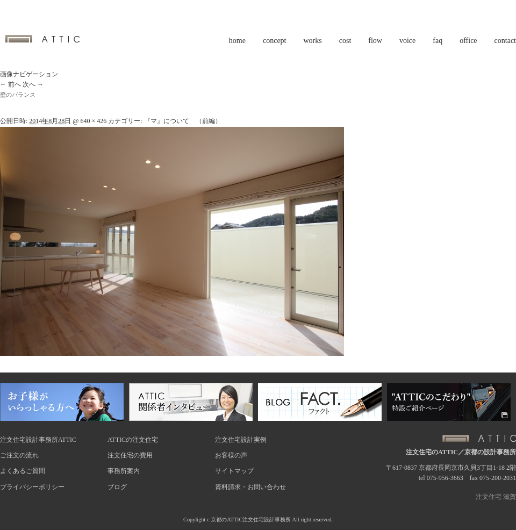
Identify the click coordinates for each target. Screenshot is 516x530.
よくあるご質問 (22, 471)
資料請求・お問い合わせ (250, 487)
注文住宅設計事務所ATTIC (38, 439)
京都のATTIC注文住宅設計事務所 (251, 519)
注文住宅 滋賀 (496, 496)
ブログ (117, 487)
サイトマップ (234, 471)
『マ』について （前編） (182, 121)
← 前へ (10, 84)
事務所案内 (124, 471)
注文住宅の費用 (130, 455)
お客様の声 (231, 455)
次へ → (33, 84)
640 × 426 (93, 121)
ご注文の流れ (19, 455)
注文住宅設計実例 (241, 439)
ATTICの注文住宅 (133, 439)
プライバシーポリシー (32, 487)
